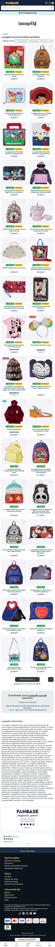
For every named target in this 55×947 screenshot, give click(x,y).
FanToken (7, 877)
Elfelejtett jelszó (10, 897)
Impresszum (8, 863)
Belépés (7, 892)
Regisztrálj (23, 710)
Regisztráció (9, 895)
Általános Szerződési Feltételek (16, 866)
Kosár (6, 900)
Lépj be (11, 710)
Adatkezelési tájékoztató (13, 868)
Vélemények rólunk (11, 879)
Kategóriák (35, 41)
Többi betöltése (27, 679)
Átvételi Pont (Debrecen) (13, 884)
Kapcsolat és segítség (12, 861)
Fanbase (5, 34)
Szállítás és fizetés (11, 881)
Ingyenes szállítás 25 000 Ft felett (27, 13)
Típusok (46, 41)
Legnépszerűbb (22, 41)
